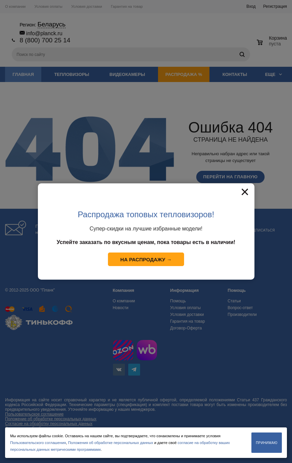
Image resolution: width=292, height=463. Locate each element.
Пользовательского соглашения (38, 443)
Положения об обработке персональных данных (110, 443)
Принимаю (266, 443)
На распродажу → (146, 259)
